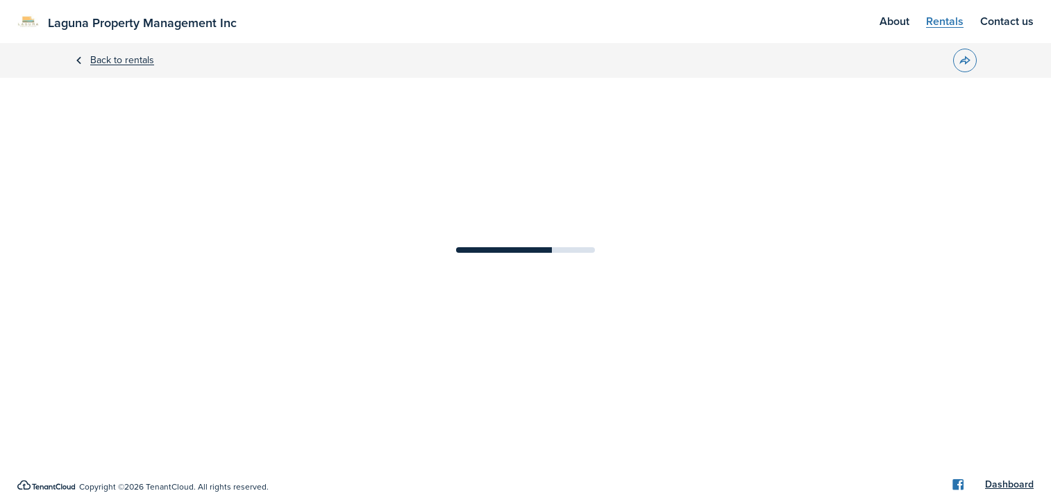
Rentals (945, 21)
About (894, 21)
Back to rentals (122, 60)
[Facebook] (958, 484)
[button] (965, 60)
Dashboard (1009, 484)
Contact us (1007, 21)
